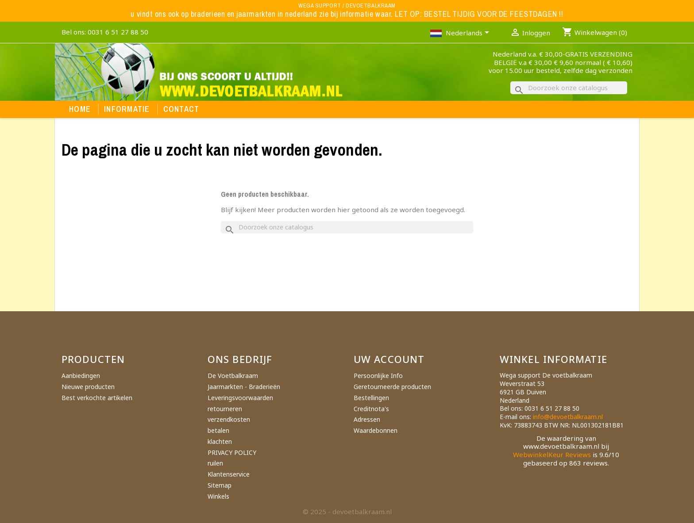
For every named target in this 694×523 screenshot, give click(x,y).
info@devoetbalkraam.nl (568, 416)
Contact (181, 109)
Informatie (127, 109)
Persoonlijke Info (378, 375)
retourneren (225, 409)
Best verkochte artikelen (97, 397)
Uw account (389, 359)
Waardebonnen (375, 430)
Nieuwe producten (88, 386)
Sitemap (219, 485)
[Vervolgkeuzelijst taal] (469, 33)
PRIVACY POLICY (232, 452)
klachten (220, 441)
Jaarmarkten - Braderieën (244, 386)
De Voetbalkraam (233, 375)
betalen (218, 430)
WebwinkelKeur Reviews (552, 454)
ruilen (215, 463)
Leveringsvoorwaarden (240, 397)
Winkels (218, 496)
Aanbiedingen (81, 375)
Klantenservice (229, 474)
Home (80, 109)
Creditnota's (371, 409)
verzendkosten (229, 419)
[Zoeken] (568, 87)
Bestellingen (371, 397)
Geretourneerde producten (392, 386)
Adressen (367, 419)
